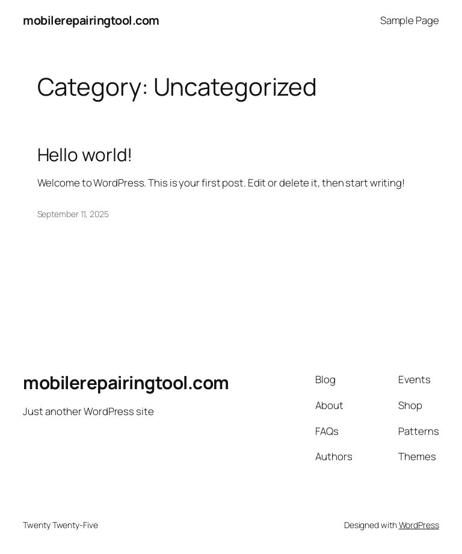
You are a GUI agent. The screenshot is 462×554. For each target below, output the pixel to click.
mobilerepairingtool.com (91, 20)
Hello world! (85, 154)
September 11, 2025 (73, 214)
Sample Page (409, 20)
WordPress (419, 525)
